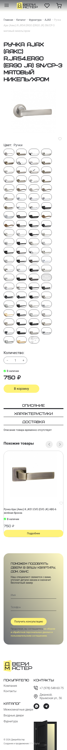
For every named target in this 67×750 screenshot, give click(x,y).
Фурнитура (11, 721)
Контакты (10, 691)
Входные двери (14, 715)
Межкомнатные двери (18, 709)
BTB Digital (34, 743)
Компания (10, 685)
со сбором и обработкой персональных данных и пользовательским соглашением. (33, 632)
